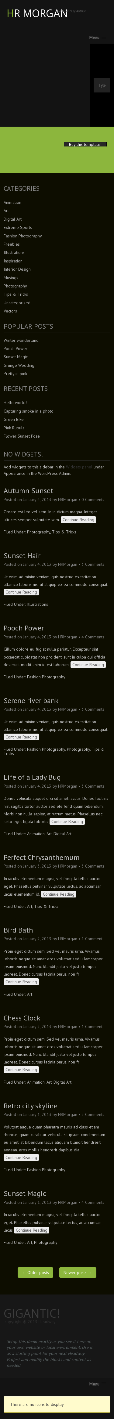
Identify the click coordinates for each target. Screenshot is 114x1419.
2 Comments (92, 1114)
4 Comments (92, 637)
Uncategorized (17, 302)
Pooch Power (15, 348)
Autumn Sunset (28, 490)
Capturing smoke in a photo (29, 411)
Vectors (10, 311)
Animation (12, 202)
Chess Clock (22, 1018)
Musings (11, 277)
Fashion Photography (23, 236)
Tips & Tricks (16, 294)
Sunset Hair (22, 555)
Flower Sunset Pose (22, 436)
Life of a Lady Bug (32, 777)
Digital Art (13, 219)
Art (6, 210)
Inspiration (13, 261)
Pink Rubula (14, 428)
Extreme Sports (18, 227)
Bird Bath (18, 930)
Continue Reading (78, 519)
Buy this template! (85, 144)
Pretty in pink (15, 373)
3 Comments (92, 564)
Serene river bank (31, 700)
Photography (15, 286)
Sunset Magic (16, 356)
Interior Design (17, 269)
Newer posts (78, 1272)
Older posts (35, 1272)
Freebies (12, 244)
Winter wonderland (21, 340)
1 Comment (91, 938)
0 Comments (92, 499)
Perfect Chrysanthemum (42, 857)
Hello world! (15, 402)
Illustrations (14, 252)
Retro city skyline (30, 1105)
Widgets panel (79, 467)
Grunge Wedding (19, 365)
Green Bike (14, 419)
